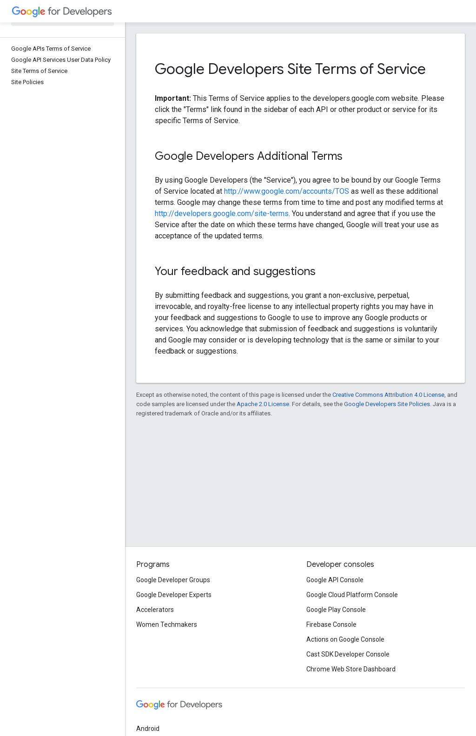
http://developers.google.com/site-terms (222, 213)
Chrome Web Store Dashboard (351, 669)
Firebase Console (331, 624)
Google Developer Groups (173, 580)
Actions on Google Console (345, 639)
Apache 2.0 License (263, 404)
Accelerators (155, 609)
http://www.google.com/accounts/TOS (286, 191)
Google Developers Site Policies (387, 404)
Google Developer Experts (174, 594)
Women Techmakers (166, 624)
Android (147, 728)
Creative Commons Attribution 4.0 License (388, 394)
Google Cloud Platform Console (352, 594)
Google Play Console (336, 609)
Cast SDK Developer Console (348, 654)
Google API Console (335, 580)
